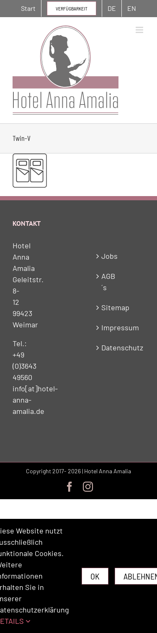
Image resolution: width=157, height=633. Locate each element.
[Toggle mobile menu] (140, 30)
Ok (95, 576)
